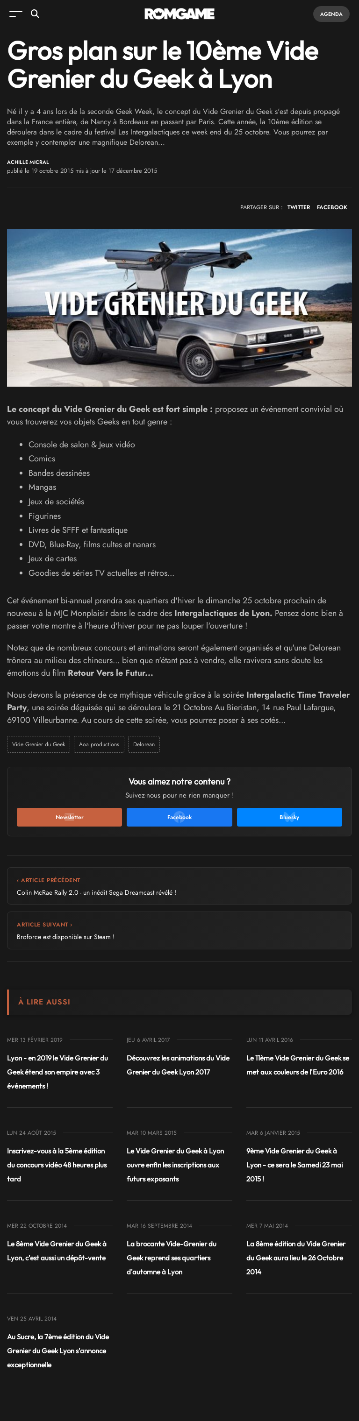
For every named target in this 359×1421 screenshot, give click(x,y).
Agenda (331, 14)
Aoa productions (99, 744)
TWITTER (298, 207)
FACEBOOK (332, 207)
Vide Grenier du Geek (38, 744)
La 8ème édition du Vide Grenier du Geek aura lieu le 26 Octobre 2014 (295, 1257)
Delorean (144, 744)
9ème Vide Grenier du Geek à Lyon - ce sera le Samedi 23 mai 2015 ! (294, 1164)
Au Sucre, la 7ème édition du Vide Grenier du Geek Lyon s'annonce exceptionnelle (58, 1350)
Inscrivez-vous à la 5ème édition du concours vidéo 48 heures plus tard (57, 1164)
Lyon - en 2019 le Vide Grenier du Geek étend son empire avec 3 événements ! (57, 1071)
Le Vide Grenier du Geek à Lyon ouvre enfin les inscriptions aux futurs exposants (175, 1164)
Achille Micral (28, 162)
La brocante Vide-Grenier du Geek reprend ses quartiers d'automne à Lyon (171, 1257)
